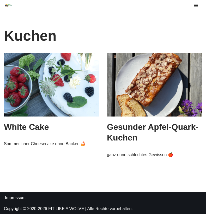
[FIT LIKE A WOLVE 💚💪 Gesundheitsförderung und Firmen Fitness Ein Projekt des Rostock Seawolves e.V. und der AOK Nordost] (8, 5)
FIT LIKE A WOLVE (66, 208)
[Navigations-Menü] (196, 5)
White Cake (26, 127)
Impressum (15, 197)
